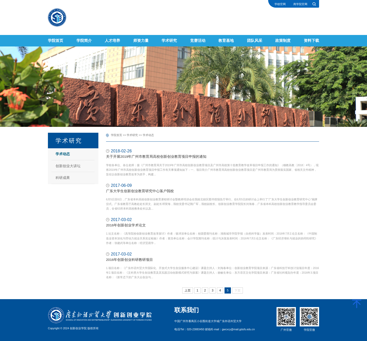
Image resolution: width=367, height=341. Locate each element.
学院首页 (116, 135)
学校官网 (280, 4)
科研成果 (63, 178)
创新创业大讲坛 (68, 166)
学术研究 (132, 135)
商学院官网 (300, 4)
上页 (188, 290)
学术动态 (63, 154)
